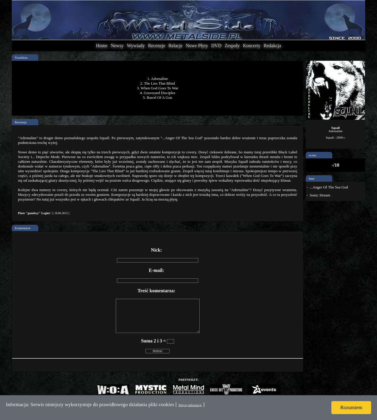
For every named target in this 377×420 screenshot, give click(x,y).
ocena (312, 155)
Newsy (116, 45)
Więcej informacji (189, 405)
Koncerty (252, 45)
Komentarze (23, 228)
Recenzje (156, 45)
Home (102, 45)
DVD (216, 45)
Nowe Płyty (197, 45)
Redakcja (272, 45)
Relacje (175, 45)
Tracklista (21, 57)
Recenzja (21, 122)
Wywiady (136, 45)
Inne (312, 178)
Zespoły (232, 45)
